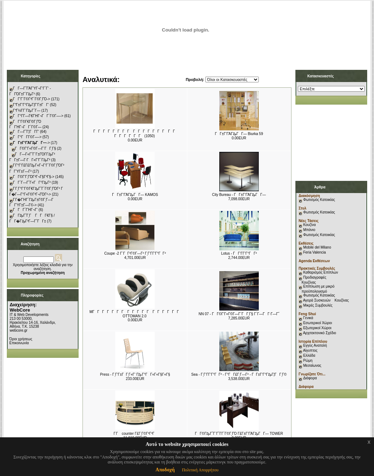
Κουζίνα (309, 225)
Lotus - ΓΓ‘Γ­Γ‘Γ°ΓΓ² (239, 253)
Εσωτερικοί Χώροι (317, 323)
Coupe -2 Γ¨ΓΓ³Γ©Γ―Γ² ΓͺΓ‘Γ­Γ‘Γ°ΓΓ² (135, 253)
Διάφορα (310, 378)
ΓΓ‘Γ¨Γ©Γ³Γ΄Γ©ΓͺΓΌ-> (31, 99)
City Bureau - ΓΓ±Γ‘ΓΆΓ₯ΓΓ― (239, 195)
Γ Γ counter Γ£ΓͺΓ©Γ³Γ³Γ (134, 434)
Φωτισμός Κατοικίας (319, 200)
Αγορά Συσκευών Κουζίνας (326, 300)
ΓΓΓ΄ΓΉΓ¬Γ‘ (25, 210)
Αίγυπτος (310, 350)
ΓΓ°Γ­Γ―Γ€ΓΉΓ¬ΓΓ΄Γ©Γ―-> (38, 116)
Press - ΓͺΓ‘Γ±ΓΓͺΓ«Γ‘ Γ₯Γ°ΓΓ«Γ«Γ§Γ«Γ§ (135, 374)
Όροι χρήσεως (20, 339)
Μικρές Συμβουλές (318, 305)
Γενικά (308, 318)
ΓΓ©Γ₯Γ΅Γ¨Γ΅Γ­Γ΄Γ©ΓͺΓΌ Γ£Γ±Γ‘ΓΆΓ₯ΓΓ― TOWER (239, 434)
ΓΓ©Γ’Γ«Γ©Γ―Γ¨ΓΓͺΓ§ (35, 148)
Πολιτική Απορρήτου (200, 469)
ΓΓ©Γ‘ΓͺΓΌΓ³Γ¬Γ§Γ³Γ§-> (33, 177)
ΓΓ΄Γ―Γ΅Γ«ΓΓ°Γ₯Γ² (32, 182)
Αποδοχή (164, 469)
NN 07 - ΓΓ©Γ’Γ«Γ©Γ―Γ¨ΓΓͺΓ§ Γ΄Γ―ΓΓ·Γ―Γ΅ (238, 314)
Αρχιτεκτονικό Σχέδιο (319, 333)
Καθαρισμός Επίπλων (320, 272)
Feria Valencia (314, 252)
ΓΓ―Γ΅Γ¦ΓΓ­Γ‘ (26, 132)
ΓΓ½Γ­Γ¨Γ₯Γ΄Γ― (27, 110)
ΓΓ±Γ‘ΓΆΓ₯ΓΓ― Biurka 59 (239, 134)
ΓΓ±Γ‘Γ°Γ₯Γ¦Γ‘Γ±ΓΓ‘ (31, 105)
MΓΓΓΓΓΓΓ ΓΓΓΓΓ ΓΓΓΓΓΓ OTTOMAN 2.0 (135, 314)
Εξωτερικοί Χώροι (317, 328)
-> (31, 143)
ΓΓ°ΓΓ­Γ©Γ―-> (27, 137)
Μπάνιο (309, 230)
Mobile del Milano (317, 247)
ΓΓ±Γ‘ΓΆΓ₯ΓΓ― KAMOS (135, 195)
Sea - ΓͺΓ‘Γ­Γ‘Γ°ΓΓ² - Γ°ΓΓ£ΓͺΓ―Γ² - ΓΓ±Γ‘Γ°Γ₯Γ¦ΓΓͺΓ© (239, 374)
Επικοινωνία (19, 343)
